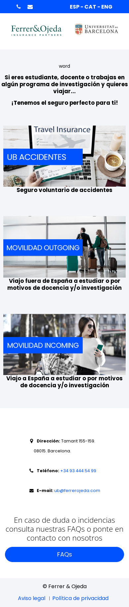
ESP (75, 7)
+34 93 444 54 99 (78, 471)
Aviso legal (31, 598)
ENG (106, 7)
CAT (90, 7)
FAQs (64, 554)
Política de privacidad (80, 598)
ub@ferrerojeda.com (76, 490)
